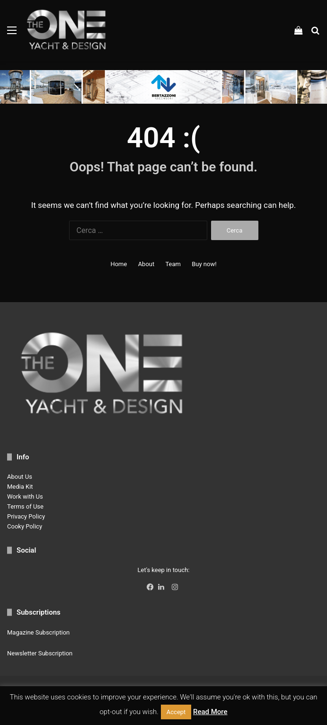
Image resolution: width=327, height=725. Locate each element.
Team (173, 264)
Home (118, 264)
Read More (210, 711)
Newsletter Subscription (39, 653)
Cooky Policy (24, 526)
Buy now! (204, 264)
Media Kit (20, 486)
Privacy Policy (26, 516)
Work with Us (25, 496)
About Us (19, 476)
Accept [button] (176, 712)
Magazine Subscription (38, 632)
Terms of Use (25, 506)
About (146, 264)
